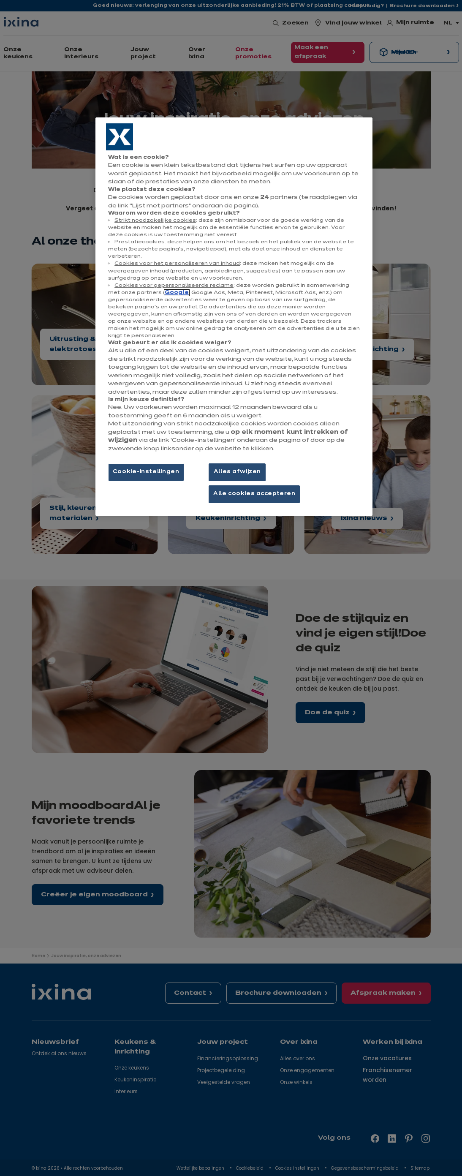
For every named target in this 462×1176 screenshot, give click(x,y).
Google (177, 292)
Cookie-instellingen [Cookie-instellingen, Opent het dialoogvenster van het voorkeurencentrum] (146, 471)
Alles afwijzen (237, 471)
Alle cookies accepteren (254, 493)
